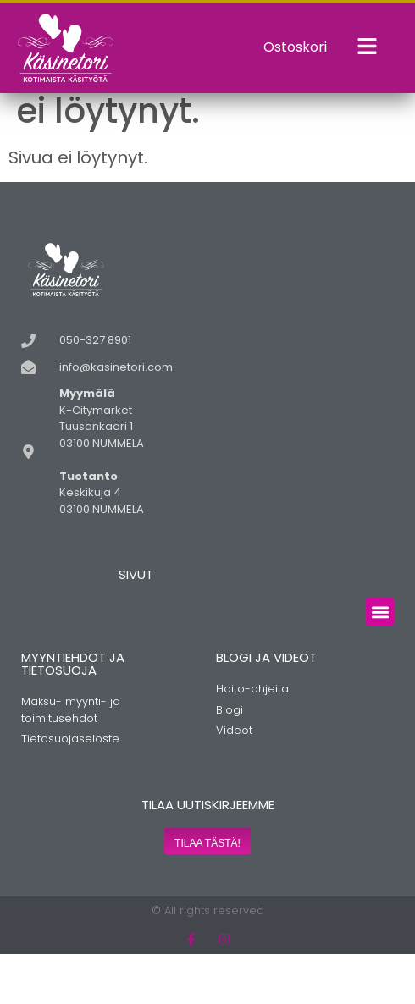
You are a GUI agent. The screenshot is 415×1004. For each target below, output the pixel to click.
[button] (380, 662)
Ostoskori (295, 47)
